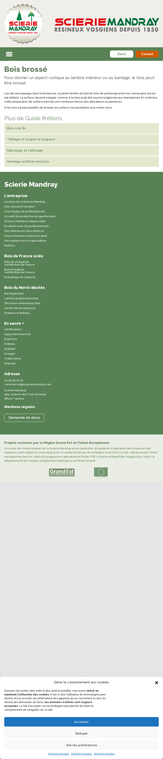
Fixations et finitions (17, 313)
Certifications (13, 329)
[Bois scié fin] (81, 128)
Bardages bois (14, 293)
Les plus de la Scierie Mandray (24, 201)
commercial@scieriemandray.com (28, 384)
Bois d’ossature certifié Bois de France (19, 271)
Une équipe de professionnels (24, 211)
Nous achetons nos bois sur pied (25, 235)
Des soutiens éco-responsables (25, 240)
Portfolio (9, 245)
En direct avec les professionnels (26, 226)
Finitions (9, 344)
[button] (157, 682)
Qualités (9, 348)
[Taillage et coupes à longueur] (81, 139)
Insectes (9, 363)
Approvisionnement (17, 334)
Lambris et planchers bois (21, 298)
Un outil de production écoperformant (29, 216)
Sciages (9, 353)
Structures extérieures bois (22, 303)
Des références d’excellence (24, 231)
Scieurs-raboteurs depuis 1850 (24, 221)
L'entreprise (16, 196)
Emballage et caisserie (19, 277)
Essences (10, 339)
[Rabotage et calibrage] (81, 150)
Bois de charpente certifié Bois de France (19, 263)
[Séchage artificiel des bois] (81, 161)
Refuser (81, 733)
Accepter (81, 722)
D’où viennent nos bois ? (19, 206)
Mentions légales (58, 753)
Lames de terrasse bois (19, 308)
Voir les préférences (81, 745)
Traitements (12, 358)
